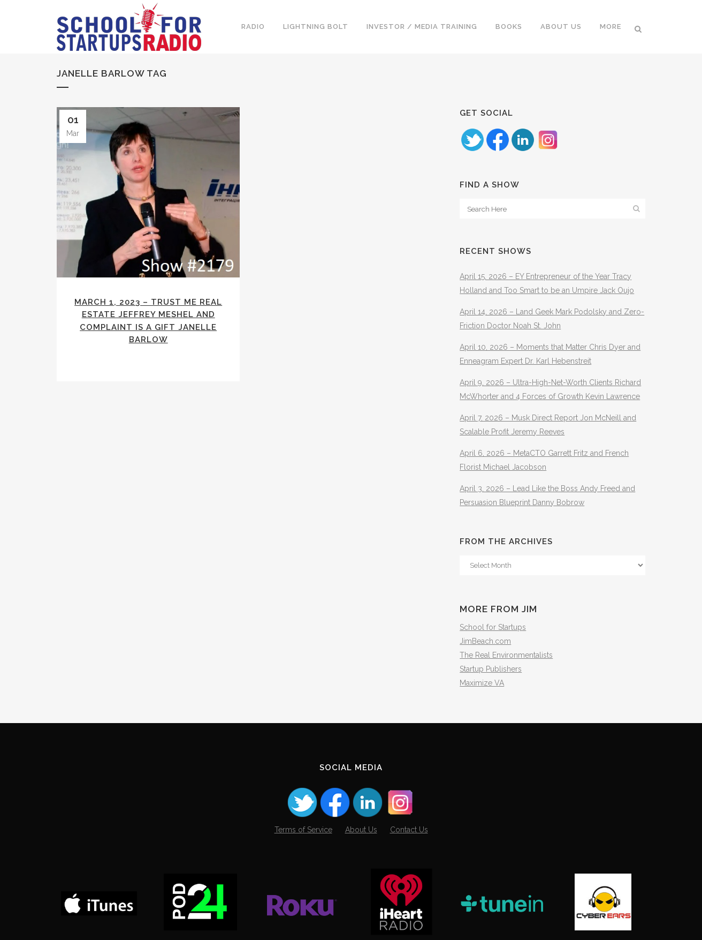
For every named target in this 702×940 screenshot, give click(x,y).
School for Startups (493, 627)
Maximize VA (482, 683)
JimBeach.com (485, 641)
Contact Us (409, 829)
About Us (361, 829)
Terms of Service (303, 829)
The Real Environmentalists (506, 655)
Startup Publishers (491, 669)
